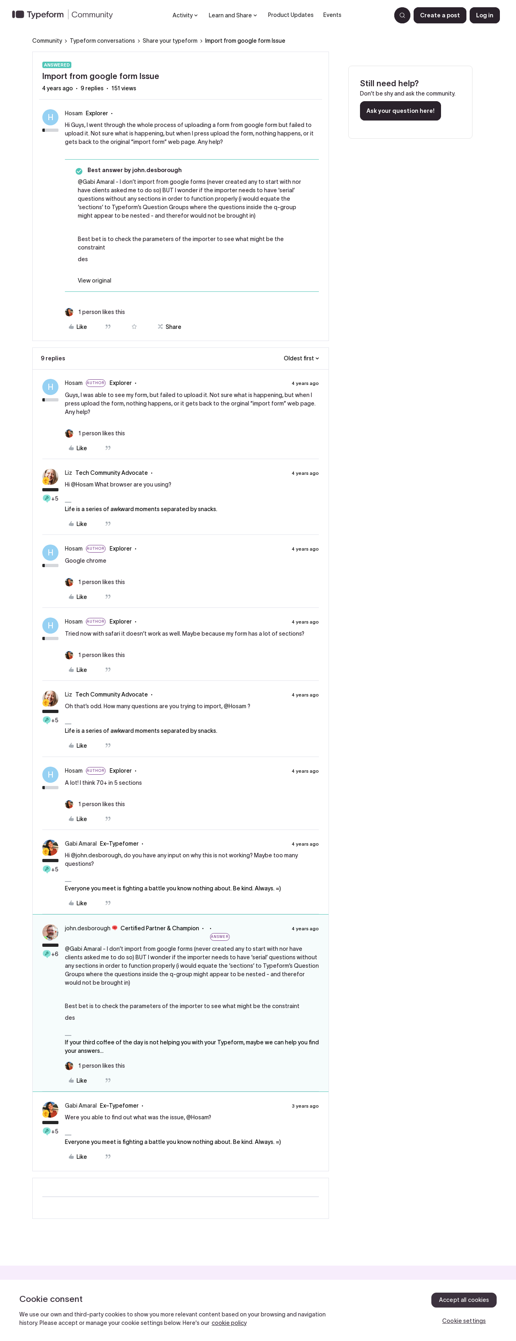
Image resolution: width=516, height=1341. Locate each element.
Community (47, 40)
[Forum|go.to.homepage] (65, 15)
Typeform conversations (102, 40)
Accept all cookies (464, 1300)
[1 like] (95, 312)
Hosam (74, 113)
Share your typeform (170, 40)
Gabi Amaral (81, 843)
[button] (440, 15)
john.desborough (87, 928)
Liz (68, 473)
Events (332, 15)
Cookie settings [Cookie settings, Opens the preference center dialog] (464, 1321)
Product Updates (291, 15)
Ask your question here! (400, 111)
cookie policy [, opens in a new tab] (229, 1323)
